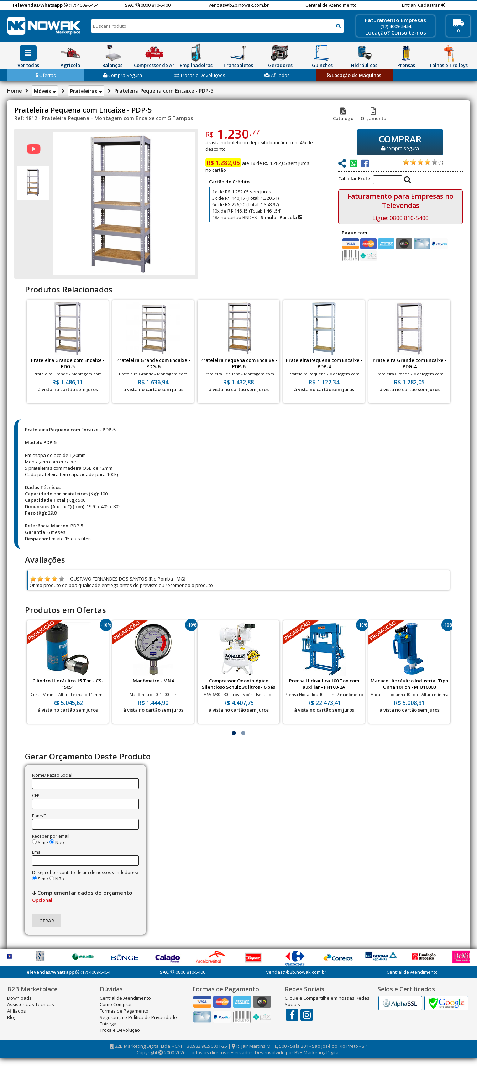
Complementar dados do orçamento (82, 896)
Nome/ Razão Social (52, 775)
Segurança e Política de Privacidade (138, 1017)
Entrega (108, 1023)
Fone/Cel (41, 816)
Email (37, 852)
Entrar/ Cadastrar (421, 5)
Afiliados (277, 75)
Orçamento (373, 115)
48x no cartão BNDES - (257, 217)
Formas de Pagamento (124, 1011)
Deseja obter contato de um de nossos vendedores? (85, 872)
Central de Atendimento (331, 5)
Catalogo (343, 115)
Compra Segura (122, 75)
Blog (11, 1017)
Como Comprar (116, 1004)
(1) (440, 162)
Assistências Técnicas (30, 1004)
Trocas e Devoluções (199, 75)
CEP (36, 795)
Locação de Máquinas (354, 75)
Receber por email (50, 836)
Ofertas (46, 75)
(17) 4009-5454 (81, 5)
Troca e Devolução (120, 1030)
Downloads (19, 998)
